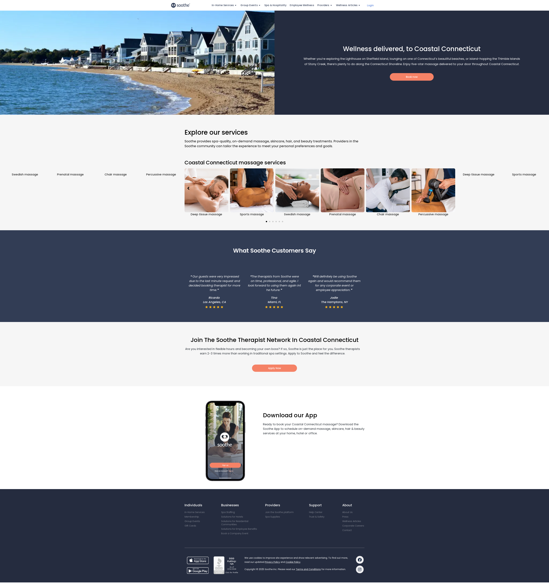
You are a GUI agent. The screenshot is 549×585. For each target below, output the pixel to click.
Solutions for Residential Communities (234, 523)
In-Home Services (224, 5)
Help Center (315, 512)
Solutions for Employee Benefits (239, 529)
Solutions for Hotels (232, 516)
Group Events (250, 5)
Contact (347, 530)
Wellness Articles (348, 5)
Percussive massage (161, 214)
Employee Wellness (302, 5)
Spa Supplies (272, 516)
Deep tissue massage (206, 214)
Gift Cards (190, 525)
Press (345, 516)
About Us (347, 512)
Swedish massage (25, 214)
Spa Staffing (228, 512)
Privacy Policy (272, 562)
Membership (192, 516)
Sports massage (252, 214)
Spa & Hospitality (275, 5)
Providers (325, 5)
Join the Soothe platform (279, 512)
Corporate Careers (353, 525)
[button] (266, 221)
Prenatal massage (70, 214)
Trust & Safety (316, 516)
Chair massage (116, 214)
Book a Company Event (234, 533)
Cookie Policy (293, 562)
